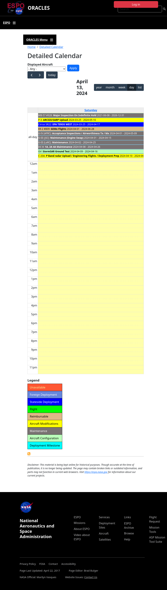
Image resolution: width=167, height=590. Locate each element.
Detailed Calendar (51, 47)
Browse (129, 533)
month (110, 87)
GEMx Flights (58, 129)
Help (127, 539)
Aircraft (104, 533)
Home (31, 47)
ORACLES (39, 7)
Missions (79, 523)
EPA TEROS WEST (62, 124)
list (140, 87)
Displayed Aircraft (40, 64)
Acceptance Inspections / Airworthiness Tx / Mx (80, 133)
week (121, 87)
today (51, 75)
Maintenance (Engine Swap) (66, 137)
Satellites (105, 539)
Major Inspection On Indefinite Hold (74, 115)
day (131, 87)
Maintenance (60, 142)
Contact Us (90, 577)
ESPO (77, 517)
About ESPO (82, 529)
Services (104, 517)
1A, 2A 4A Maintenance (58, 146)
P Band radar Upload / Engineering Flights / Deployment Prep (82, 155)
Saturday (91, 110)
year (99, 87)
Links (127, 517)
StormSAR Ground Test (56, 151)
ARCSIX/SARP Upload (55, 120)
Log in (136, 4)
